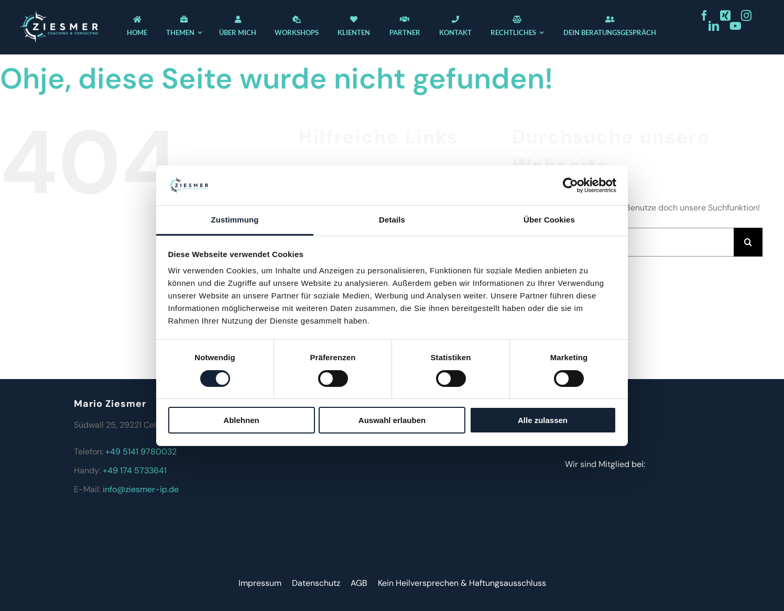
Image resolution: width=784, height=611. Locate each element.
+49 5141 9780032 (141, 451)
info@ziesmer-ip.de (141, 489)
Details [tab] (392, 219)
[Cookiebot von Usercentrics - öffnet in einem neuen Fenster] (570, 185)
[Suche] (748, 242)
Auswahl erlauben (392, 420)
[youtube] (735, 26)
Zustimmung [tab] (235, 219)
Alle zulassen (543, 420)
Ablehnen (241, 420)
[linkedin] (714, 26)
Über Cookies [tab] (549, 219)
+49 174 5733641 (135, 470)
